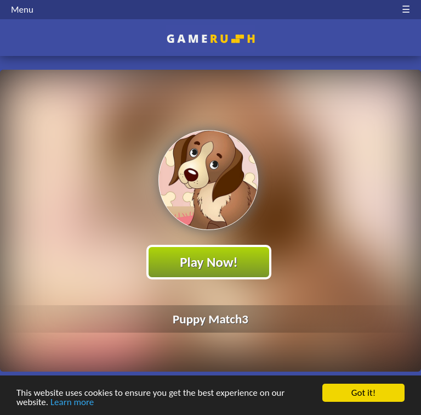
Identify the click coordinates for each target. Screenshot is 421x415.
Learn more (72, 402)
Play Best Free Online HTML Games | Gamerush (210, 38)
